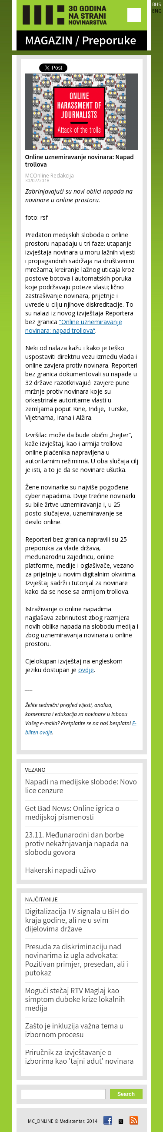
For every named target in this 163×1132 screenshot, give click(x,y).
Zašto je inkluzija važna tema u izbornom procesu (74, 1031)
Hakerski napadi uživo (60, 871)
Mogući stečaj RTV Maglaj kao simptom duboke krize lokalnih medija (75, 1000)
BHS (156, 4)
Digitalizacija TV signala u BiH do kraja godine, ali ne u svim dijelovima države (77, 921)
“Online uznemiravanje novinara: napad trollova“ (73, 326)
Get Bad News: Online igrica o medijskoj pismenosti (72, 814)
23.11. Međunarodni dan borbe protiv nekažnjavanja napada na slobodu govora (77, 844)
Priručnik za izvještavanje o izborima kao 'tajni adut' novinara (79, 1058)
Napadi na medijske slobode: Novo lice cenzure (81, 787)
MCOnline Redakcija (49, 175)
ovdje (86, 670)
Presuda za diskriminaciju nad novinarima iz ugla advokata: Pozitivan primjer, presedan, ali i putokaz (76, 960)
